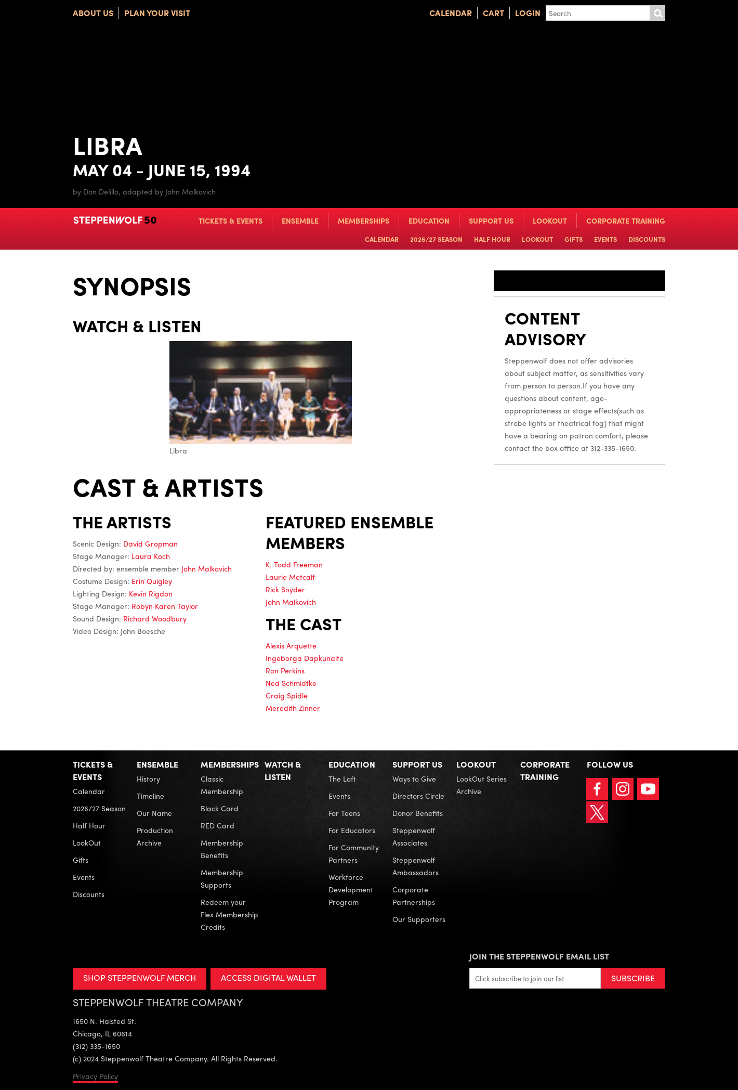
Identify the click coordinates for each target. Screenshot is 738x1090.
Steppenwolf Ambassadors (415, 865)
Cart (493, 13)
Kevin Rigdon (151, 593)
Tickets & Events (230, 220)
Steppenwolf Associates (413, 836)
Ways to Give (414, 778)
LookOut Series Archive (481, 784)
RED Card (217, 825)
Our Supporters (418, 919)
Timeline (150, 795)
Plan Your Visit (157, 13)
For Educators (351, 830)
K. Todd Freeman (294, 564)
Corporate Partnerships (413, 895)
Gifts (573, 239)
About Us (93, 13)
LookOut (550, 220)
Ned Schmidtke (291, 683)
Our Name (154, 813)
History (148, 778)
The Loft (342, 778)
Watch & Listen (283, 770)
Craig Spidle (287, 695)
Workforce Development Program (350, 889)
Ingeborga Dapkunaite (305, 658)
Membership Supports (222, 878)
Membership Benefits (222, 848)
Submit (657, 13)
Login (528, 13)
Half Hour (492, 239)
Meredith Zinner (293, 708)
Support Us (491, 220)
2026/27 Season (436, 239)
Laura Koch (150, 556)
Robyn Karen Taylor (164, 606)
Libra (260, 398)
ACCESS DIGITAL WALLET (268, 977)
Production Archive (155, 836)
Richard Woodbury (155, 618)
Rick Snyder (285, 589)
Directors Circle (418, 795)
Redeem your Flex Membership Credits (229, 914)
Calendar (450, 13)
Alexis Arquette (291, 645)
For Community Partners (353, 853)
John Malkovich (206, 568)
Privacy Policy (95, 1076)
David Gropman (150, 543)
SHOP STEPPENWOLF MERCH (139, 977)
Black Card (220, 808)
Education (429, 220)
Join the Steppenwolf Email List (539, 956)
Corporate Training (625, 220)
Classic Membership (222, 784)
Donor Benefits (417, 813)
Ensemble (300, 220)
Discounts (646, 239)
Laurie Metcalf (290, 577)
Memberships (363, 220)
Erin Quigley (151, 581)
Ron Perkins (285, 670)
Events (605, 239)
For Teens (344, 813)
